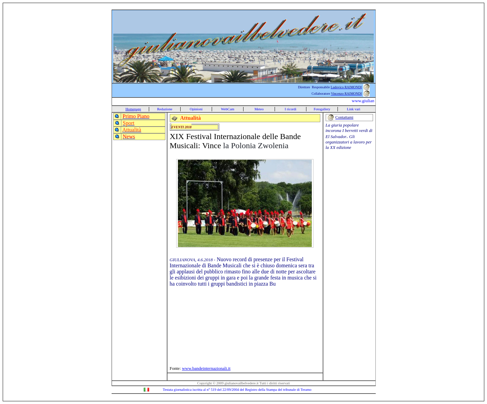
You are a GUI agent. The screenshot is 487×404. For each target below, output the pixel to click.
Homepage (133, 109)
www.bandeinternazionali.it (206, 368)
